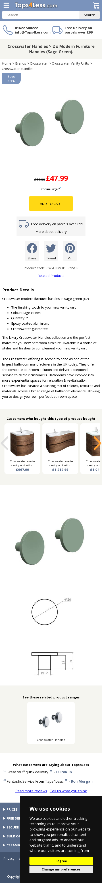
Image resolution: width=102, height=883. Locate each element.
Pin (70, 250)
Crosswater (39, 63)
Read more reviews (31, 790)
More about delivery (51, 231)
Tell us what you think (68, 790)
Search (89, 15)
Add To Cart (51, 203)
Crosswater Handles (17, 68)
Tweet (51, 250)
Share (32, 250)
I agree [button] (61, 861)
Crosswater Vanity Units (70, 63)
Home (6, 63)
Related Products (51, 275)
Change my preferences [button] (61, 869)
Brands (20, 63)
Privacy (9, 858)
